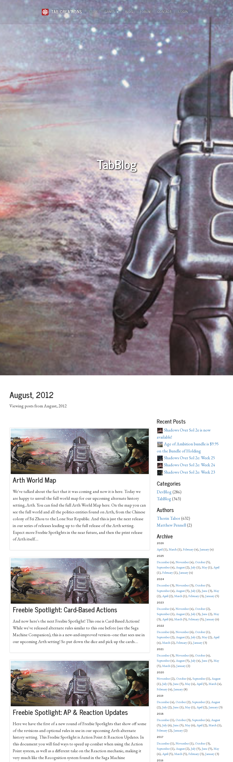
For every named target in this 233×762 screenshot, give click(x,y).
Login (183, 11)
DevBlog (164, 492)
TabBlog (164, 499)
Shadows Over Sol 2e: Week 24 (186, 465)
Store (93, 11)
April (160, 549)
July (193, 567)
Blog (129, 11)
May (204, 567)
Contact (165, 11)
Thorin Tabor (168, 518)
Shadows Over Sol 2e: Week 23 (186, 472)
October (200, 562)
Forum (145, 11)
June (205, 591)
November (182, 562)
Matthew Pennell (171, 525)
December (163, 562)
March (173, 549)
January (204, 549)
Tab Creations (62, 9)
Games (112, 11)
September (163, 567)
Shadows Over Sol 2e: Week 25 (186, 458)
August (180, 567)
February (188, 549)
